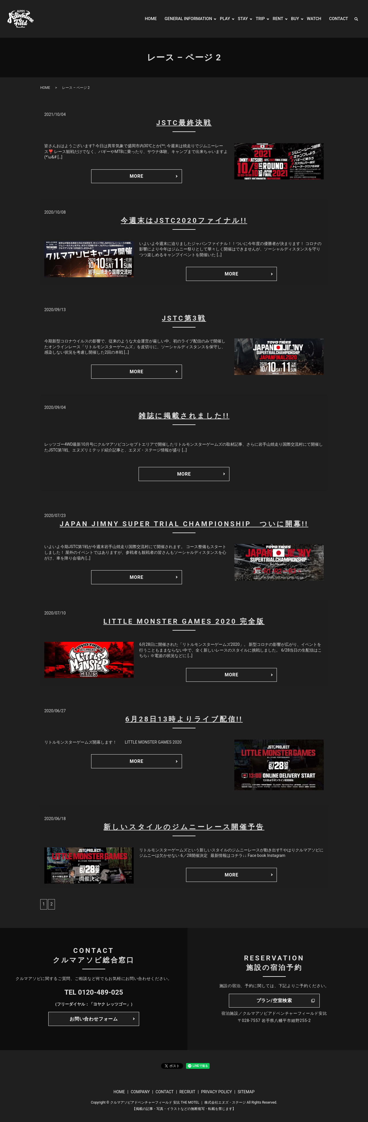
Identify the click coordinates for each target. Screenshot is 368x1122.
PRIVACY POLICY (216, 1092)
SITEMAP (246, 1092)
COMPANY (140, 1092)
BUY (292, 19)
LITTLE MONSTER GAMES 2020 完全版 (183, 621)
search (356, 19)
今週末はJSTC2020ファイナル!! (184, 221)
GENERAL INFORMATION (182, 19)
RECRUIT (187, 1092)
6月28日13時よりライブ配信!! (184, 719)
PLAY (220, 19)
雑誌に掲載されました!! (184, 416)
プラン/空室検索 (274, 1000)
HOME (141, 19)
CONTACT (337, 19)
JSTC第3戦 (184, 318)
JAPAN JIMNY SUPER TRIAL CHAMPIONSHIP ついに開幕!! (184, 524)
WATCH (312, 19)
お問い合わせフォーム (94, 1019)
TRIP (257, 19)
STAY (239, 19)
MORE (136, 176)
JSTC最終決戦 (184, 123)
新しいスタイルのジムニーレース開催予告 (183, 827)
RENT (275, 19)
